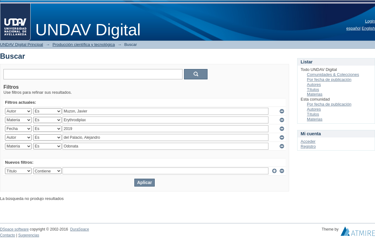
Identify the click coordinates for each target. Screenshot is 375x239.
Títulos (313, 89)
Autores (314, 84)
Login (370, 21)
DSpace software (14, 229)
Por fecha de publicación (329, 79)
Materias (314, 94)
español (353, 28)
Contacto (7, 235)
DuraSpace (79, 229)
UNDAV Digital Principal (21, 44)
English (368, 28)
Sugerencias (28, 235)
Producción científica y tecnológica (83, 44)
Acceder (308, 141)
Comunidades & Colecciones (333, 74)
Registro (308, 146)
